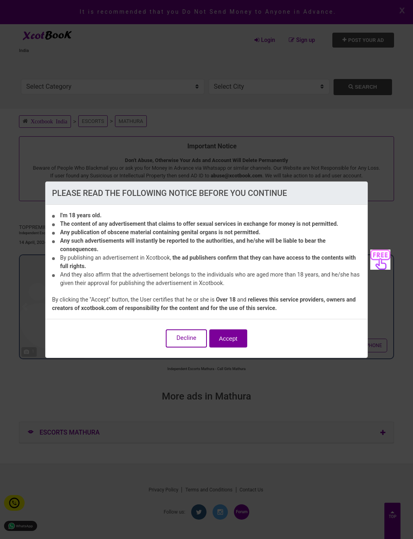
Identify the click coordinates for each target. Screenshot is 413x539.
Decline (186, 337)
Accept (228, 338)
